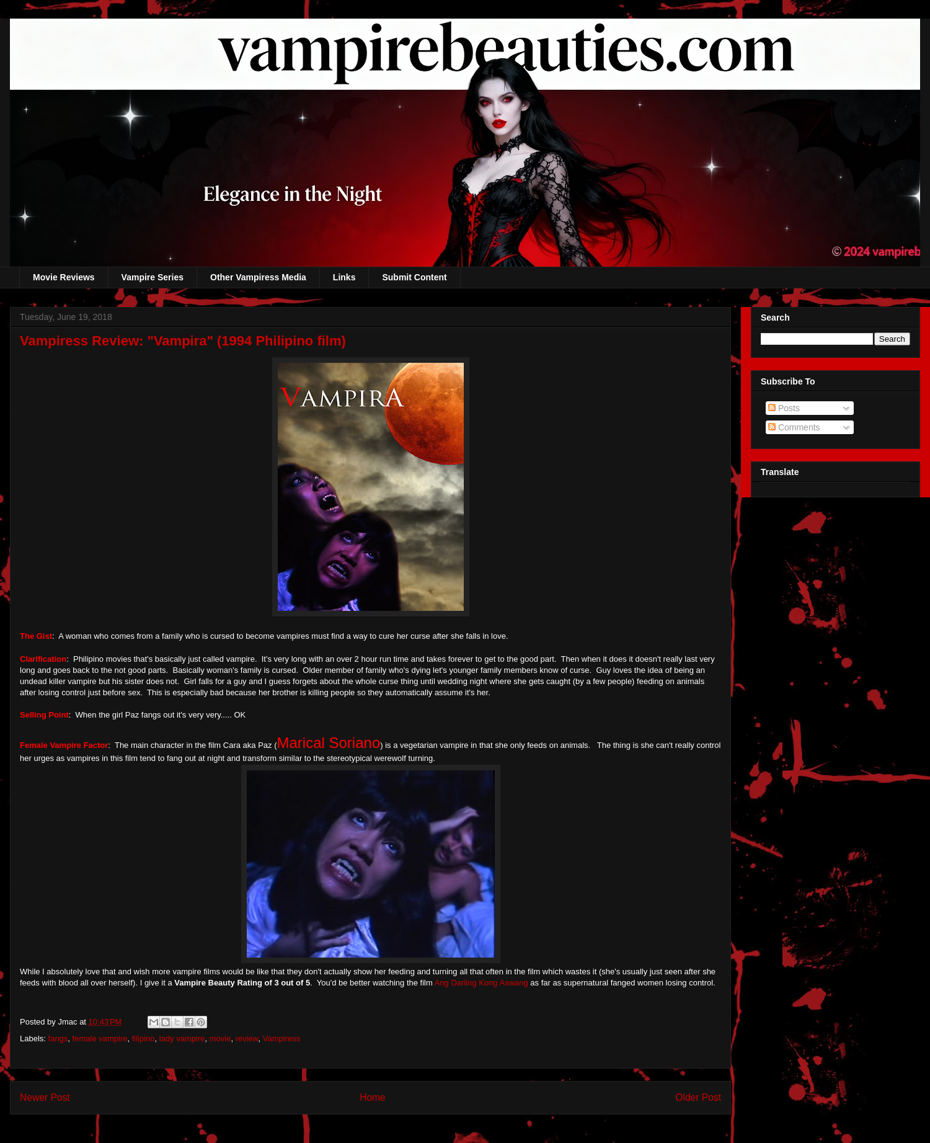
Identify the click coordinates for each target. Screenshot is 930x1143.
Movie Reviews (64, 277)
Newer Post (45, 1097)
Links (344, 277)
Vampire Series (153, 277)
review (247, 1038)
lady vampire (182, 1038)
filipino (143, 1038)
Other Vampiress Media (258, 277)
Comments (794, 427)
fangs (58, 1038)
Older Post (698, 1097)
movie (220, 1038)
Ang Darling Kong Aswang (481, 982)
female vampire (100, 1038)
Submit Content (414, 277)
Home (373, 1097)
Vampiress (281, 1038)
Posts (784, 408)
